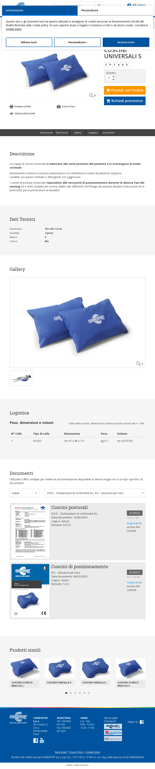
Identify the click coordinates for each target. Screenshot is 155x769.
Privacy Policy (76, 753)
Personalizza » (77, 42)
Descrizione (46, 134)
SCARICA (134, 515)
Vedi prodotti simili (22, 115)
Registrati (133, 525)
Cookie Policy (93, 753)
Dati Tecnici (62, 134)
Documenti (108, 134)
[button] (24, 494)
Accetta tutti (125, 42)
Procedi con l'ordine (124, 92)
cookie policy (14, 29)
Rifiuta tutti (29, 42)
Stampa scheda (20, 108)
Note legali (60, 753)
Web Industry (82, 766)
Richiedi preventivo (124, 102)
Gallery (77, 134)
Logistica (93, 134)
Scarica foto (66, 108)
